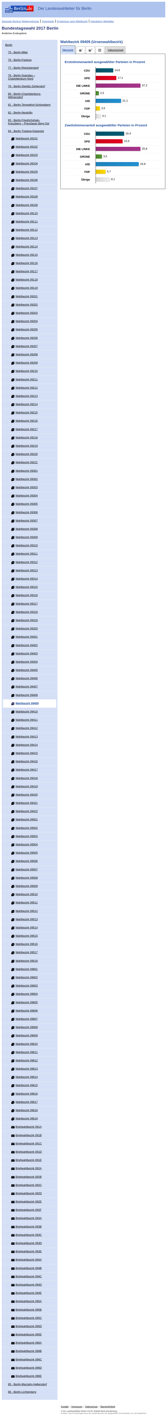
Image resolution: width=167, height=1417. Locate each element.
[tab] (68, 50)
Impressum (77, 1406)
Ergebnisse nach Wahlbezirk (72, 21)
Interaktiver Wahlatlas (102, 21)
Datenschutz (91, 1406)
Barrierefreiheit (108, 1406)
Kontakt (65, 1406)
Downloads (48, 21)
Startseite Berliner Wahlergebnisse (20, 21)
